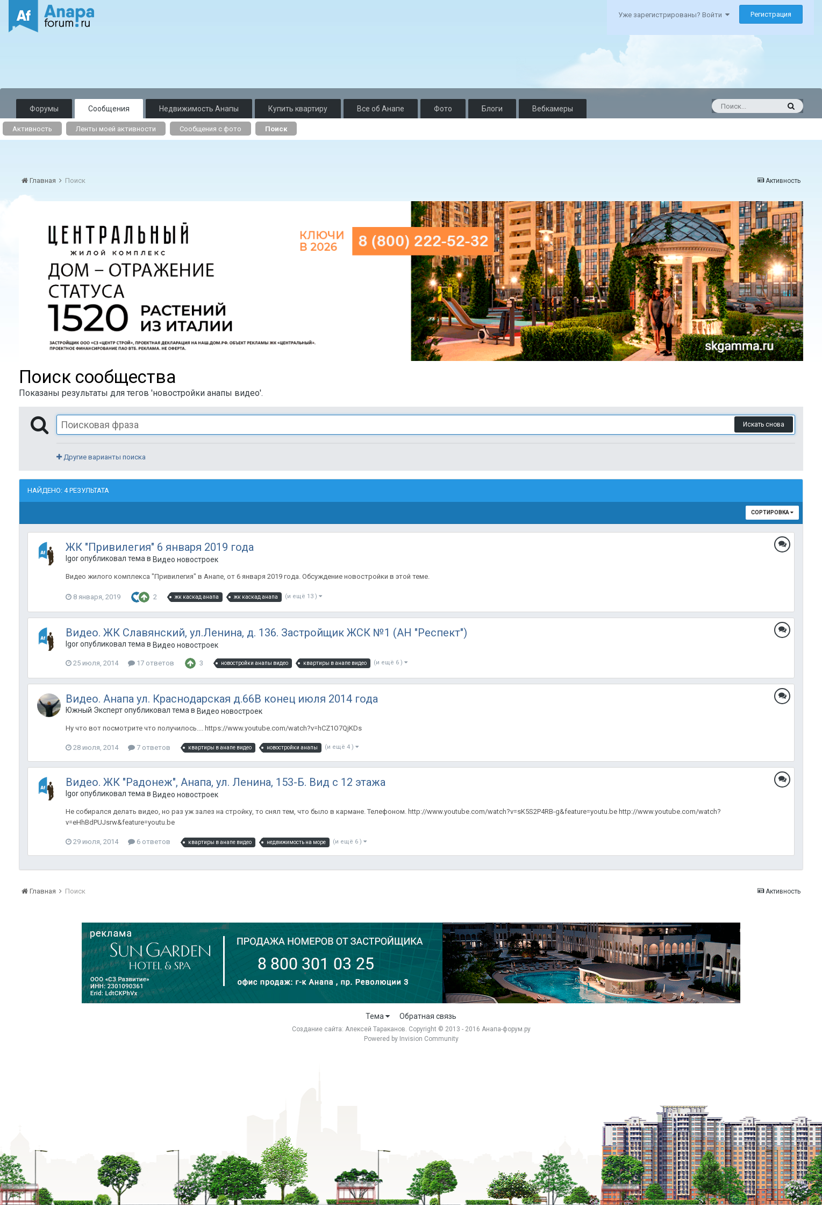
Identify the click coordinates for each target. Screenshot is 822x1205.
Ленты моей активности (116, 129)
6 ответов (149, 842)
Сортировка (772, 512)
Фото (443, 108)
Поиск (276, 129)
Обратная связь (427, 1016)
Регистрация (770, 14)
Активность (32, 129)
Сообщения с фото (210, 129)
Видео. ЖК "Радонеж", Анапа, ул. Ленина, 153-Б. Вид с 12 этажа (225, 782)
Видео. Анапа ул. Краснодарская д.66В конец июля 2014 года (222, 698)
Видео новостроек (185, 559)
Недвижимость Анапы (199, 108)
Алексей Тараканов (375, 1029)
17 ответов (151, 663)
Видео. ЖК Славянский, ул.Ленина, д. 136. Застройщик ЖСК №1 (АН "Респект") (266, 632)
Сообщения (109, 108)
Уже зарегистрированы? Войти (674, 15)
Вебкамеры (552, 108)
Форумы (44, 108)
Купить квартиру (297, 108)
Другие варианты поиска (101, 457)
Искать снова (763, 424)
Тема (378, 1016)
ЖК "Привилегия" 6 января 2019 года (160, 547)
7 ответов (149, 747)
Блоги (492, 108)
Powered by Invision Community (411, 1039)
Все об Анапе (380, 108)
